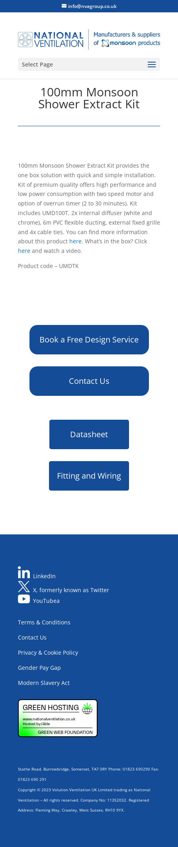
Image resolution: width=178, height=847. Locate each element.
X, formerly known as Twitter (71, 590)
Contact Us (89, 381)
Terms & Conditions (44, 622)
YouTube (45, 601)
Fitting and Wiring (89, 475)
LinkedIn (44, 576)
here (75, 241)
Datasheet (89, 434)
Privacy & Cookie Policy (48, 652)
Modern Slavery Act (44, 683)
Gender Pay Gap (39, 667)
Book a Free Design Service (89, 339)
